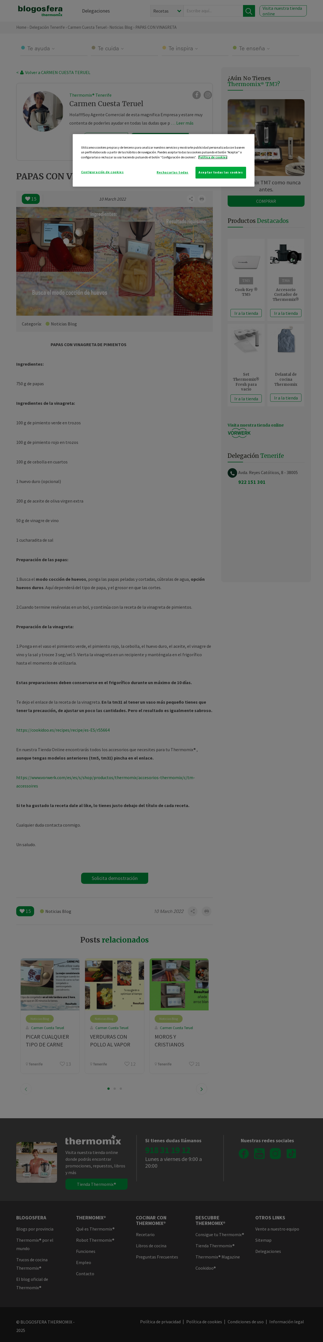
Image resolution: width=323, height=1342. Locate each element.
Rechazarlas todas (172, 172)
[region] (163, 160)
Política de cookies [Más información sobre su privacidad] (212, 157)
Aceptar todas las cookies (221, 172)
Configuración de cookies (102, 172)
